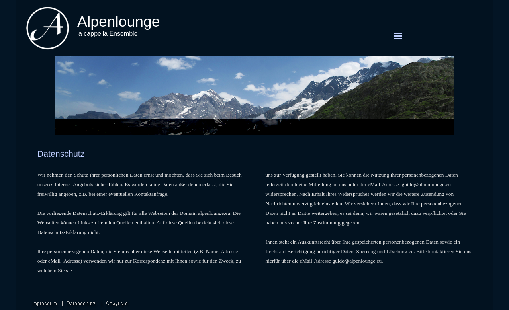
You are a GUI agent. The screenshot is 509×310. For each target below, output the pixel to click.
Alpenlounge (118, 21)
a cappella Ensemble (108, 33)
